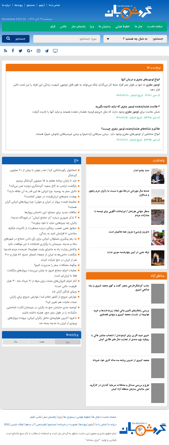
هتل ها (138, 26)
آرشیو (42, 5)
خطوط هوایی (122, 26)
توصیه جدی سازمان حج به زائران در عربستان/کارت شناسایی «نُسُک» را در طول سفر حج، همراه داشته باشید (42, 310)
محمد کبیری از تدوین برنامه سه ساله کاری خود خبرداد (121, 360)
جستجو (31, 5)
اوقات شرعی (17, 424)
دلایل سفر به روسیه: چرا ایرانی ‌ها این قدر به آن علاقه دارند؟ (42, 191)
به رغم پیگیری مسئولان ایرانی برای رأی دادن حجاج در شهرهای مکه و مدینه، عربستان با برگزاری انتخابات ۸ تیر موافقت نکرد (40, 241)
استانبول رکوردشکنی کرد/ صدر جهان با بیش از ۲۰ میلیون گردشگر (43, 173)
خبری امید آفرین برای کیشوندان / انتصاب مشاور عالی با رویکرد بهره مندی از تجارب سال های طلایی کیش (120, 337)
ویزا (92, 26)
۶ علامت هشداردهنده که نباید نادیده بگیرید (127, 106)
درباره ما (6, 5)
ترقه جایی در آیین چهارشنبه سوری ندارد (128, 252)
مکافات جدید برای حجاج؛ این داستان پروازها (51, 212)
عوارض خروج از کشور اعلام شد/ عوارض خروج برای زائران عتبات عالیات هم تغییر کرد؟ (43, 300)
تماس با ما (54, 5)
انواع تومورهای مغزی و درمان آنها (140, 79)
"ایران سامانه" (92, 440)
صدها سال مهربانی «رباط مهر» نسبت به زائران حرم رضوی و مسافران (119, 193)
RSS (6, 424)
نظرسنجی (41, 424)
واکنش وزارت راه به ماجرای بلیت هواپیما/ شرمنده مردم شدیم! (40, 249)
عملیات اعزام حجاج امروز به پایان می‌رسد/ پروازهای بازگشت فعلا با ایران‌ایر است (42, 273)
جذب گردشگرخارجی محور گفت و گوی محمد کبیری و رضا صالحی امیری (119, 288)
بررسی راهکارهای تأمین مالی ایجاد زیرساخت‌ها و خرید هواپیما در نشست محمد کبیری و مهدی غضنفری (121, 313)
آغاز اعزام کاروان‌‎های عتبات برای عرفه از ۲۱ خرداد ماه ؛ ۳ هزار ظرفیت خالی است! (42, 284)
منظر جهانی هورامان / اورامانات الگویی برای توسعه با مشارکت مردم (121, 213)
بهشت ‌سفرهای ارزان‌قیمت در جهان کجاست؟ (50, 196)
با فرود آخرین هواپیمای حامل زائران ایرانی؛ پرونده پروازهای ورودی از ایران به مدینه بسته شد (42, 321)
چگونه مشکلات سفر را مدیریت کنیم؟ (55, 265)
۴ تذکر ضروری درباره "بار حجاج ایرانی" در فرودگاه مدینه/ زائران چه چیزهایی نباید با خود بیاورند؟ (44, 220)
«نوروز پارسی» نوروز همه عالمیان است (129, 232)
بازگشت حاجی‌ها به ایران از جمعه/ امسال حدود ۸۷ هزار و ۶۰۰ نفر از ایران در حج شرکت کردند (41, 257)
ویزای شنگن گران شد (64, 291)
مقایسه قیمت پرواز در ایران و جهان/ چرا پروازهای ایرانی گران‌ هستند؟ (41, 205)
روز (68, 341)
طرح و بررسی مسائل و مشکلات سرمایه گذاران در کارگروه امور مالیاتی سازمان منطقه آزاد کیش (119, 387)
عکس (63, 26)
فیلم (52, 26)
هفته (41, 341)
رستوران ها (105, 26)
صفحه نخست (154, 26)
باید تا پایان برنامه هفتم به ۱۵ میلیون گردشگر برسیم (46, 180)
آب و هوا (30, 424)
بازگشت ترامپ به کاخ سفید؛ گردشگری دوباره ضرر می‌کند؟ (43, 186)
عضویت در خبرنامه (67, 424)
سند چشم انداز (141, 170)
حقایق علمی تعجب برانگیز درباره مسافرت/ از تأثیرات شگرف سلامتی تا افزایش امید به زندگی (42, 231)
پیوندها (18, 5)
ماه (15, 341)
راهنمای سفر (78, 26)
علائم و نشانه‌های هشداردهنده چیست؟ (130, 128)
